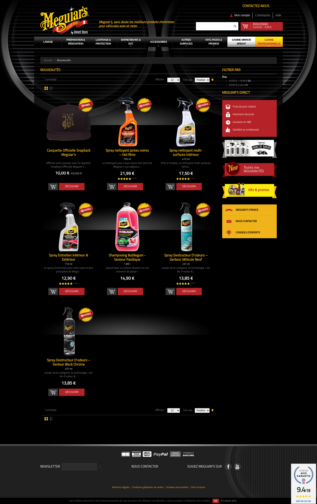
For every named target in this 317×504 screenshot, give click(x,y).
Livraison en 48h (242, 122)
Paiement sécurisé (243, 114)
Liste (51, 88)
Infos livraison (198, 487)
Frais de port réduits (244, 106)
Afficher (159, 79)
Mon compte (242, 15)
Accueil (48, 60)
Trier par (188, 80)
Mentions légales (120, 487)
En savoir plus (229, 501)
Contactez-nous (255, 6)
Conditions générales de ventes (148, 487)
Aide (278, 15)
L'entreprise (262, 15)
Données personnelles (177, 487)
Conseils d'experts (248, 232)
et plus (236, 85)
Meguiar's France (247, 210)
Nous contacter (246, 221)
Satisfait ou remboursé (246, 130)
